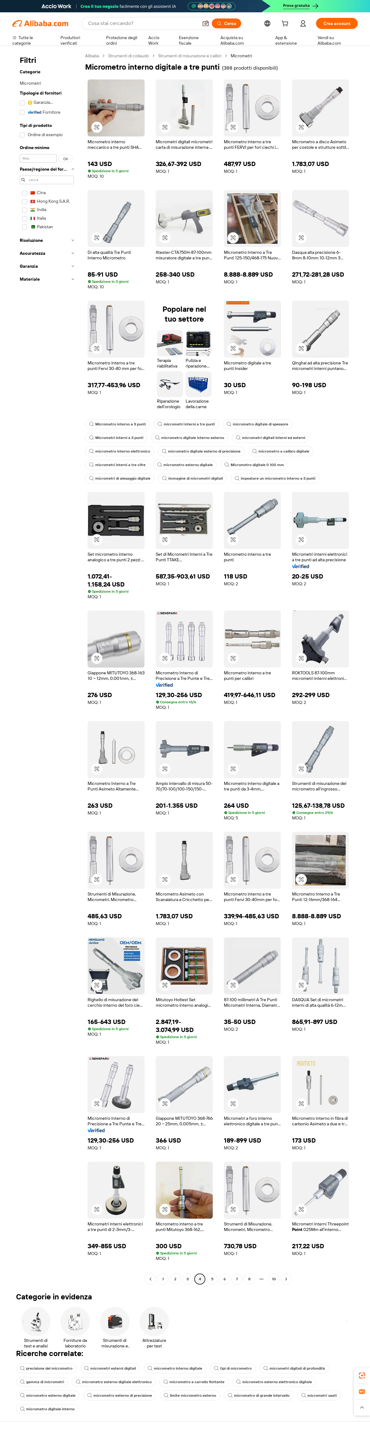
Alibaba (92, 55)
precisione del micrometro (46, 1368)
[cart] (286, 24)
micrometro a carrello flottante (193, 1381)
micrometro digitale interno (47, 1409)
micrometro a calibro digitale (280, 451)
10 (274, 1279)
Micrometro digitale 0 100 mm (254, 464)
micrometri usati (319, 1395)
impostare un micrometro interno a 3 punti (275, 478)
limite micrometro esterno (190, 1395)
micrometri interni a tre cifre (117, 464)
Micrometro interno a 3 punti (117, 424)
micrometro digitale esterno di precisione (201, 451)
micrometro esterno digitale (185, 464)
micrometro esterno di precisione (119, 1395)
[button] (205, 23)
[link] (362, 1375)
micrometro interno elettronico (119, 451)
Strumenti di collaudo (128, 55)
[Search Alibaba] (142, 23)
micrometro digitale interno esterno (189, 437)
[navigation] (47, 668)
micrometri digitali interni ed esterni (270, 437)
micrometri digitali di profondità (294, 1368)
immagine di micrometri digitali (192, 478)
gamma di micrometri (42, 1381)
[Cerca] (226, 23)
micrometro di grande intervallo (259, 1395)
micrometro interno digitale (175, 1368)
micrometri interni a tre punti (186, 424)
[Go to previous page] (150, 1279)
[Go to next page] (286, 1279)
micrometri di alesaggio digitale (119, 478)
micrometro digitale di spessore (257, 424)
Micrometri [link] (241, 55)
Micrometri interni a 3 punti (116, 437)
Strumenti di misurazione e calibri (189, 55)
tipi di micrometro (233, 1368)
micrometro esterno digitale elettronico (114, 1381)
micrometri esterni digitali (110, 1368)
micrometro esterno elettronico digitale (274, 1381)
